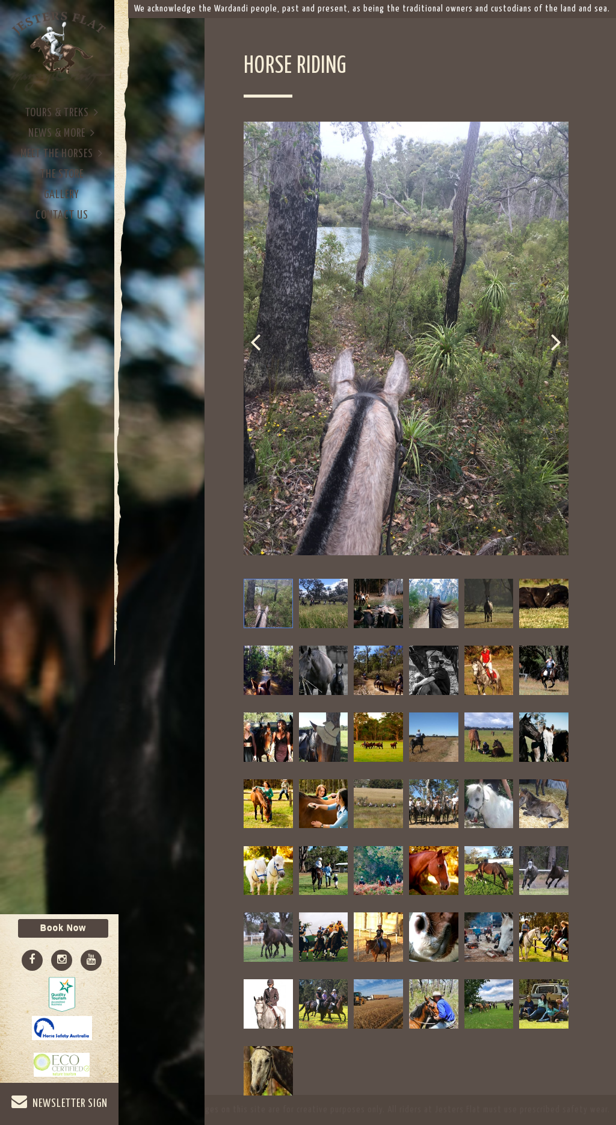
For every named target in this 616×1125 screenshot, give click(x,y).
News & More (61, 132)
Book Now (63, 928)
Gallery (61, 195)
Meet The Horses (61, 153)
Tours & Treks (62, 112)
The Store (62, 174)
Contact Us (61, 215)
